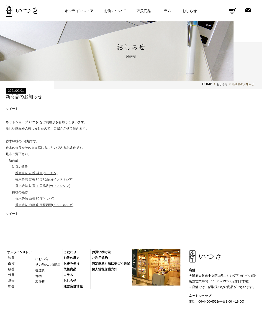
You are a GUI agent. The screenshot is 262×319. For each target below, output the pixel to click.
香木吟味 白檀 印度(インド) (34, 198)
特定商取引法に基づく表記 (111, 263)
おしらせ (222, 84)
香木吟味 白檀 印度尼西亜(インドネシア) (44, 205)
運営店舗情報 (73, 286)
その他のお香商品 (48, 264)
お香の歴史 (72, 258)
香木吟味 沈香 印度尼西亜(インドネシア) (44, 179)
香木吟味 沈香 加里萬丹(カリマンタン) (42, 186)
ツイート (12, 108)
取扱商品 (143, 11)
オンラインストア (19, 252)
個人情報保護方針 (104, 269)
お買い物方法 (101, 252)
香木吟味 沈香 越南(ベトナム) (36, 173)
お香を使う (72, 263)
